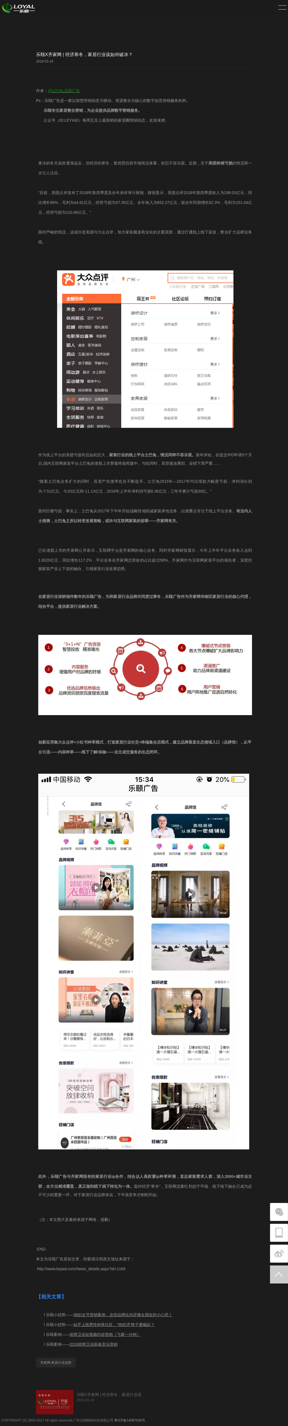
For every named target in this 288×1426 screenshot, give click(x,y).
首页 (155, 24)
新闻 (169, 24)
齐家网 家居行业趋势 (55, 1363)
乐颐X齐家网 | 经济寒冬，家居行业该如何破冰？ (215, 24)
